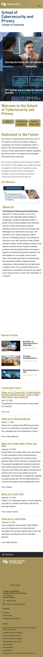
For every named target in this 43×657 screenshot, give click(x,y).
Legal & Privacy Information (12, 633)
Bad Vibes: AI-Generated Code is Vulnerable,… (30, 343)
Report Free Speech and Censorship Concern (19, 653)
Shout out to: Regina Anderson (15, 419)
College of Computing (13, 24)
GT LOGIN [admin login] (16, 585)
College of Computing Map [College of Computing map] (15, 604)
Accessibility (7, 644)
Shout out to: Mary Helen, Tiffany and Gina (19, 444)
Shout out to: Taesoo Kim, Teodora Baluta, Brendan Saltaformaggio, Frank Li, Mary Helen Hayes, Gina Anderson (21, 394)
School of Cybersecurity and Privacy (17, 16)
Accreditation (7, 650)
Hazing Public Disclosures (12, 641)
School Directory (35, 123)
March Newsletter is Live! (31, 371)
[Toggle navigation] (39, 3)
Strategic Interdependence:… (30, 357)
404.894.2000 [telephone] (11, 601)
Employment (7, 615)
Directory (6, 612)
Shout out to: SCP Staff (12, 494)
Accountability (8, 647)
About (8, 122)
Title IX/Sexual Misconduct (12, 638)
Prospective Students (22, 123)
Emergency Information (11, 618)
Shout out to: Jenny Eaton (13, 519)
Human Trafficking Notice (12, 636)
